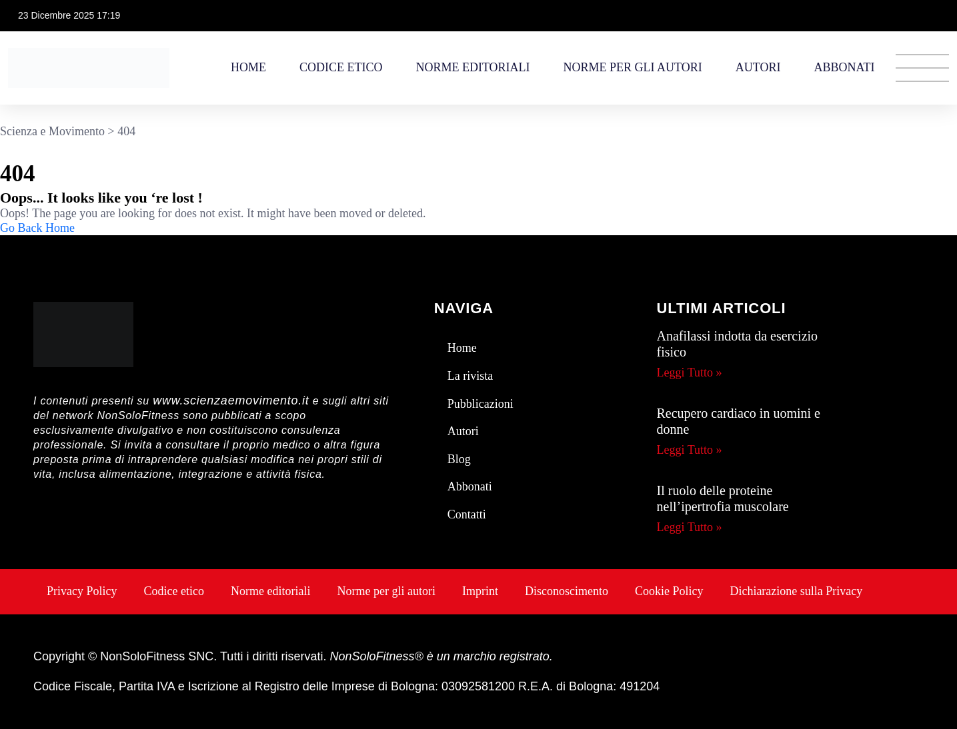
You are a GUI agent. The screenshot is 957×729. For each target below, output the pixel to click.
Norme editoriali (472, 67)
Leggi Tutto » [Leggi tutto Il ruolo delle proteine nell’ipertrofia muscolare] (689, 527)
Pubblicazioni (480, 403)
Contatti (466, 514)
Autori (758, 67)
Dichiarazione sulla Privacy (796, 591)
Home (248, 67)
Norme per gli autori (633, 67)
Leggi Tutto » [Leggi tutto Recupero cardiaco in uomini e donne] (689, 449)
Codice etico (341, 67)
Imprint (480, 591)
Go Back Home (37, 228)
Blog (459, 459)
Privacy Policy (82, 591)
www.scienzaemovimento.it (231, 400)
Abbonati (844, 67)
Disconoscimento (566, 591)
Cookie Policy (669, 591)
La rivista (470, 375)
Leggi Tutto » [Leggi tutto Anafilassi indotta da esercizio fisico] (689, 372)
